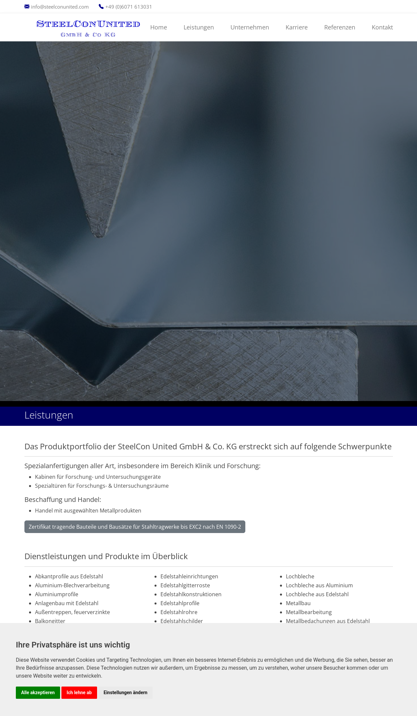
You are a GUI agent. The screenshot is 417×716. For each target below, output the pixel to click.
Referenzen (339, 27)
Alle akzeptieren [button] (38, 692)
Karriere (297, 27)
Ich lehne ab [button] (79, 692)
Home (158, 27)
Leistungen (199, 27)
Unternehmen (249, 27)
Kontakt (382, 27)
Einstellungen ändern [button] (126, 692)
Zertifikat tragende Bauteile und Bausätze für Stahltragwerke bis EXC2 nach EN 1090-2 (135, 526)
